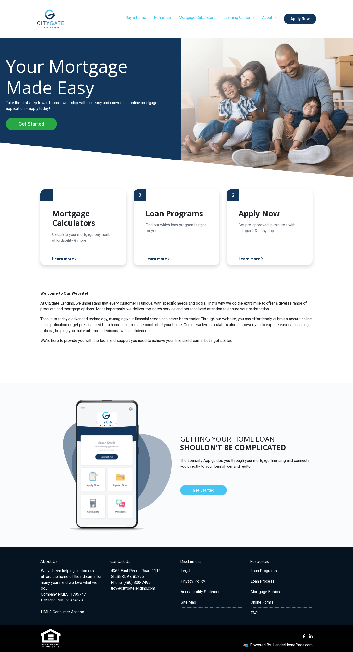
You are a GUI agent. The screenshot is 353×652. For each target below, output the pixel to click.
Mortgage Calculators (197, 17)
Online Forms (262, 602)
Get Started (31, 124)
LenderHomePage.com (293, 645)
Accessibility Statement (201, 591)
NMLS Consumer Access (62, 612)
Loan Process (263, 581)
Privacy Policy (193, 581)
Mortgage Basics (265, 591)
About (267, 17)
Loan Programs (264, 570)
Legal (185, 570)
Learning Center (237, 17)
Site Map (188, 602)
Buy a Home (136, 17)
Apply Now (300, 18)
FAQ (254, 613)
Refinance (162, 17)
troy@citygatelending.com (133, 588)
